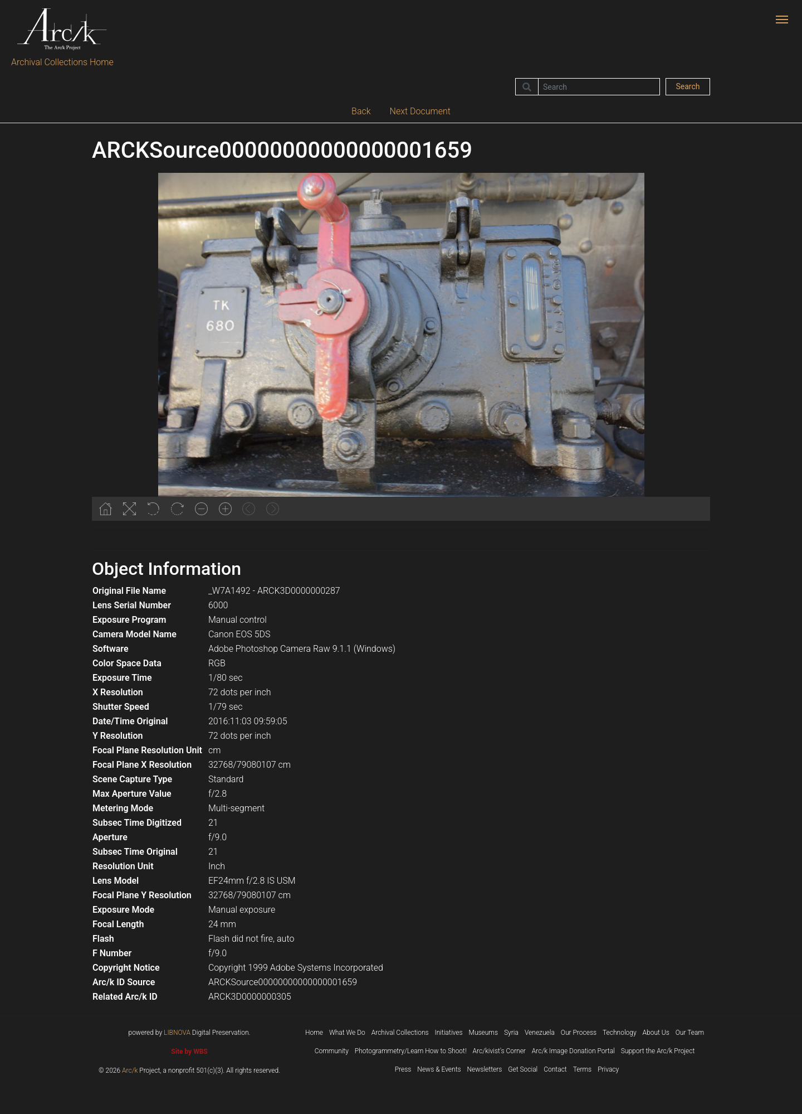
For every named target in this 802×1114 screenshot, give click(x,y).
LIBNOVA (177, 1032)
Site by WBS (189, 1051)
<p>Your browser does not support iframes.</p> (401, 347)
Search (688, 86)
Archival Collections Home (62, 62)
